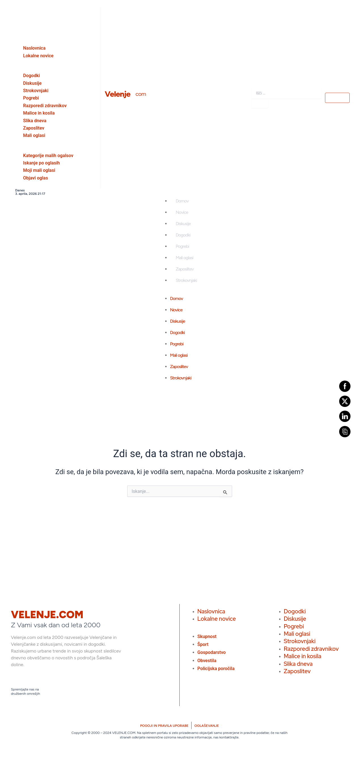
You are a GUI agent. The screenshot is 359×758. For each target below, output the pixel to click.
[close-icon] (12, 12)
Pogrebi (182, 246)
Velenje (117, 94)
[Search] (259, 104)
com (140, 93)
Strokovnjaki (186, 280)
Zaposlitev (185, 269)
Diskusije (183, 223)
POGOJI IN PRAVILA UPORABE (164, 726)
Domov (182, 201)
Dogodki (183, 235)
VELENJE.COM (47, 615)
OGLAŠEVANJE (206, 726)
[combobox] (286, 93)
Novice (182, 212)
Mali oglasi (184, 257)
